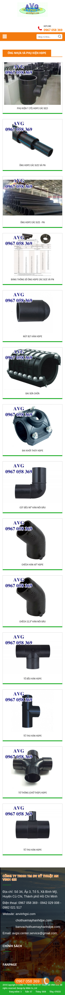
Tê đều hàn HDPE (33, 678)
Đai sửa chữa (32, 393)
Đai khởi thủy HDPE (32, 450)
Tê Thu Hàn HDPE (32, 849)
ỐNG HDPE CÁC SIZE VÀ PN (32, 165)
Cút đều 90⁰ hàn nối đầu (33, 507)
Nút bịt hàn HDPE (32, 336)
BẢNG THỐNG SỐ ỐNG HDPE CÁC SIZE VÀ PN (32, 279)
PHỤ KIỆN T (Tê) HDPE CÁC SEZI (32, 108)
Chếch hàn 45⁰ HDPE (32, 564)
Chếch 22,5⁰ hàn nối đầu (32, 621)
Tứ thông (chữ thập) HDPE (32, 792)
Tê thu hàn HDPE (32, 735)
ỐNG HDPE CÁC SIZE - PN (32, 222)
